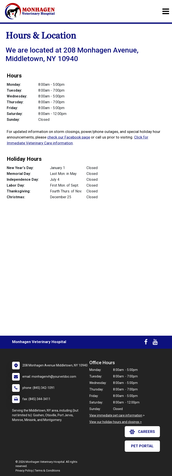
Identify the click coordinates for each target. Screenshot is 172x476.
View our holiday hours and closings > (115, 422)
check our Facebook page (68, 137)
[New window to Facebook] (146, 343)
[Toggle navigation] (166, 11)
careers (142, 431)
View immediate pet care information (115, 415)
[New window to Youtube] (155, 343)
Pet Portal (142, 446)
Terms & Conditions (47, 470)
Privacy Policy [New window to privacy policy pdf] (24, 470)
